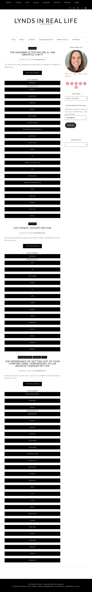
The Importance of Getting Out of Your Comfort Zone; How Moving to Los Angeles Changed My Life (32, 363)
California (32, 116)
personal (32, 322)
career (32, 282)
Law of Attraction (32, 162)
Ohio (32, 316)
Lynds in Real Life (46, 20)
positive (32, 209)
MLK (32, 189)
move (32, 507)
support (32, 547)
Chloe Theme (31, 586)
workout (32, 560)
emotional (32, 467)
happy (32, 149)
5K (32, 269)
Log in (77, 586)
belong (32, 427)
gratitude (32, 142)
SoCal (32, 216)
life (32, 169)
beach (32, 420)
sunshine (32, 540)
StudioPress (59, 586)
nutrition (32, 513)
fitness (32, 474)
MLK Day (32, 196)
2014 (32, 262)
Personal (32, 48)
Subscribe (70, 125)
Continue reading (32, 72)
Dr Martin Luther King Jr (32, 129)
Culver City (32, 460)
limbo (32, 302)
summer (32, 342)
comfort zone (32, 454)
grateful (32, 136)
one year (32, 527)
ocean (32, 520)
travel (32, 553)
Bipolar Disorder (25, 357)
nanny (32, 202)
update (32, 349)
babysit (32, 89)
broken (32, 103)
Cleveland (32, 447)
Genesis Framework (44, 586)
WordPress (69, 586)
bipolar (32, 434)
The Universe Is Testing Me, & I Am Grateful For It (32, 53)
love (32, 500)
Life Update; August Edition (32, 228)
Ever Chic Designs (57, 584)
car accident (32, 122)
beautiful (32, 96)
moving (32, 309)
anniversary (32, 414)
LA (32, 156)
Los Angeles (32, 176)
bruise (32, 109)
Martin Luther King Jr (32, 182)
